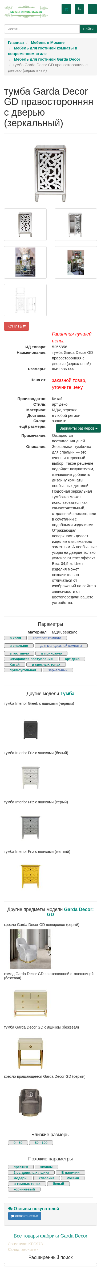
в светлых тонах (46, 664)
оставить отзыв (24, 1216)
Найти (88, 29)
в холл (15, 638)
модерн (20, 1178)
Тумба (67, 693)
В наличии (71, 1172)
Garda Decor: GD (70, 912)
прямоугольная (23, 670)
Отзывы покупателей (33, 1208)
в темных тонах (27, 1184)
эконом (46, 1167)
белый (58, 1184)
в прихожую (51, 653)
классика (46, 1178)
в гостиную (19, 653)
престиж (21, 1167)
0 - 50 (18, 1143)
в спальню (19, 646)
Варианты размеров (78, 428)
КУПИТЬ (16, 326)
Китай (15, 664)
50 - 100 (41, 1143)
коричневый (24, 1189)
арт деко (72, 659)
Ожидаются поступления (31, 659)
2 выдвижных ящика (31, 1172)
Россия (73, 1178)
